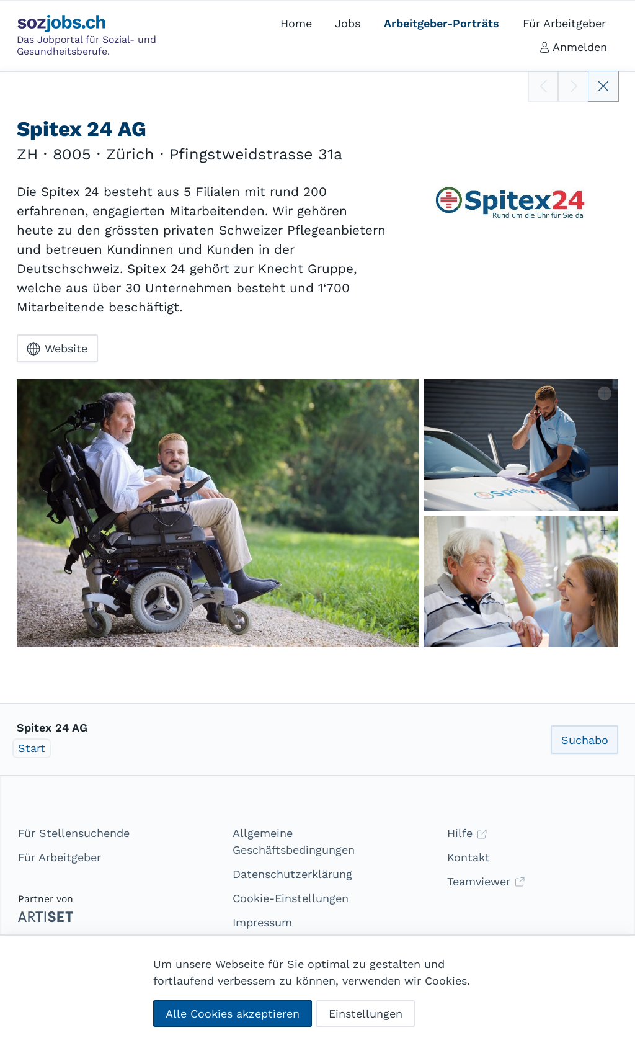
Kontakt (468, 857)
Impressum (262, 922)
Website (57, 349)
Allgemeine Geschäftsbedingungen (294, 841)
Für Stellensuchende (74, 833)
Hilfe (467, 833)
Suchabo (584, 739)
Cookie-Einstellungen (291, 898)
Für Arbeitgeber (59, 857)
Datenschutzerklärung (292, 873)
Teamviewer (486, 881)
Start (31, 748)
